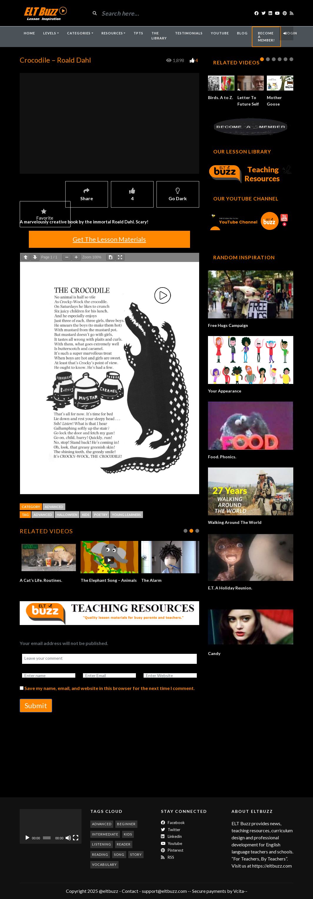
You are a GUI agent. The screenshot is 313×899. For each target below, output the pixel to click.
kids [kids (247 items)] (128, 834)
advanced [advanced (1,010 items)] (101, 824)
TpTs (138, 33)
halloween (67, 515)
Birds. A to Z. (220, 97)
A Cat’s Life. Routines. (41, 580)
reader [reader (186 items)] (124, 844)
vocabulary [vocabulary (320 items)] (104, 864)
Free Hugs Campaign (228, 325)
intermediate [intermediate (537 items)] (105, 834)
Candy (214, 653)
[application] (50, 826)
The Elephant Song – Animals (109, 580)
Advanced (54, 507)
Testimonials (189, 33)
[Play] (27, 838)
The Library (159, 35)
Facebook (173, 822)
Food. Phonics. (222, 456)
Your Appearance (224, 390)
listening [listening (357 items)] (101, 844)
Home (29, 33)
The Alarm (152, 580)
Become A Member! (266, 36)
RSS (167, 857)
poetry (100, 515)
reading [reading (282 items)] (100, 854)
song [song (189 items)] (119, 854)
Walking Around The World (235, 522)
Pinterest (172, 850)
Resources (112, 33)
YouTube (220, 33)
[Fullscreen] (76, 838)
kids (85, 515)
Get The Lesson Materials (109, 239)
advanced (43, 515)
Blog (242, 33)
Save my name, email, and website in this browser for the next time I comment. (109, 694)
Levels (49, 33)
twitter (170, 829)
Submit (36, 712)
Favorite (44, 214)
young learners (126, 515)
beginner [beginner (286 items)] (126, 824)
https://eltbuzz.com (272, 865)
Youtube (171, 843)
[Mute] (68, 838)
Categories (79, 33)
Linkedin (171, 836)
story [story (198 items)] (136, 854)
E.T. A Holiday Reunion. (230, 587)
